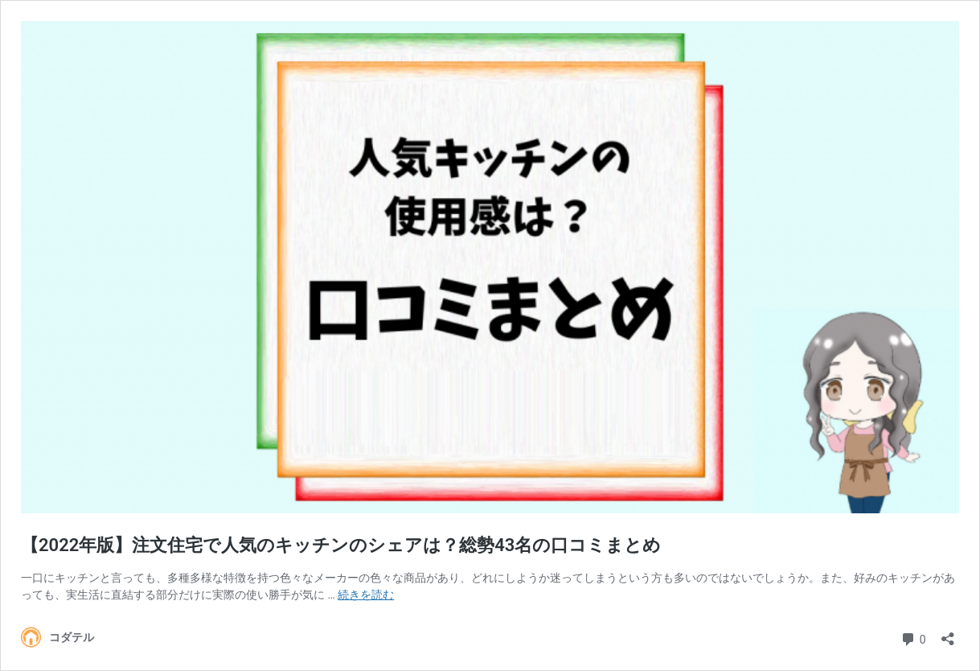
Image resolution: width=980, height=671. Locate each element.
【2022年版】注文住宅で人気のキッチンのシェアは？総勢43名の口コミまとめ (341, 545)
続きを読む (366, 594)
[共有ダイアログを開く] (948, 633)
